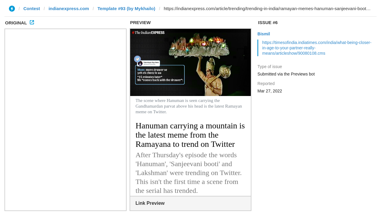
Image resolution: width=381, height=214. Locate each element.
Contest (32, 8)
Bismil (263, 34)
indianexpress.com (69, 8)
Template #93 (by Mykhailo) (126, 8)
